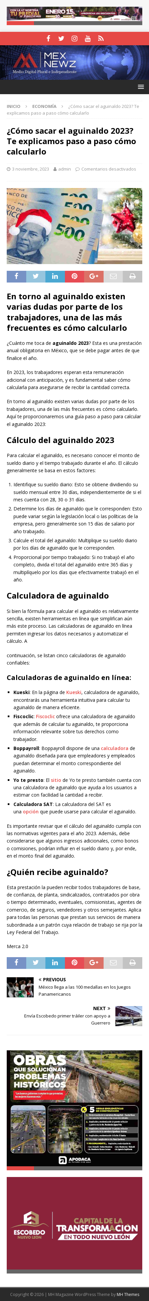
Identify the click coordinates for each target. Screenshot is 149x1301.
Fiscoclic (45, 716)
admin (64, 169)
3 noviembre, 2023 (30, 169)
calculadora (114, 748)
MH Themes (128, 1294)
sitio (56, 780)
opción (31, 811)
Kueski (73, 692)
